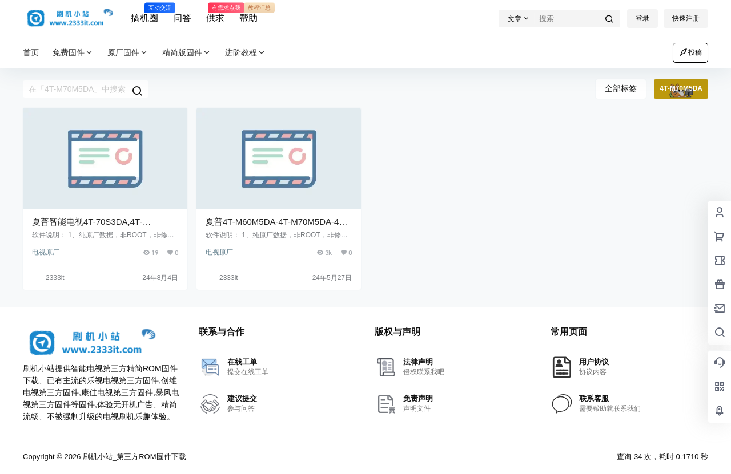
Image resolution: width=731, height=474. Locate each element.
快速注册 (686, 18)
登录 (642, 18)
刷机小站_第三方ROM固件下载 (133, 456)
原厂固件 (127, 52)
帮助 (248, 13)
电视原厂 (45, 252)
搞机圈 (144, 13)
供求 (215, 13)
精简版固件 (186, 52)
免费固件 (73, 52)
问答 (182, 18)
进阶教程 (245, 52)
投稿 (690, 52)
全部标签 (621, 88)
